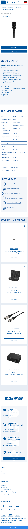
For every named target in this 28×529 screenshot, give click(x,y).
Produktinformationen (6, 489)
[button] (22, 2)
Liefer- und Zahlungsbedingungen (9, 492)
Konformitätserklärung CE (14, 193)
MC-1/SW (14, 290)
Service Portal (14, 458)
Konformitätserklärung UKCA (15, 198)
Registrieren (14, 51)
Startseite (3, 8)
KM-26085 (14, 249)
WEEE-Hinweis (4, 496)
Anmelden (14, 47)
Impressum (3, 485)
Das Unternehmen (5, 474)
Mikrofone (18, 8)
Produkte (10, 8)
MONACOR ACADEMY (6, 476)
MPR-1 (14, 373)
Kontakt (2, 471)
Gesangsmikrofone (8, 9)
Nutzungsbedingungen (6, 494)
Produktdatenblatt (12, 184)
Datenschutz (4, 487)
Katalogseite (10, 207)
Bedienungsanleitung (13, 188)
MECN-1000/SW (14, 331)
